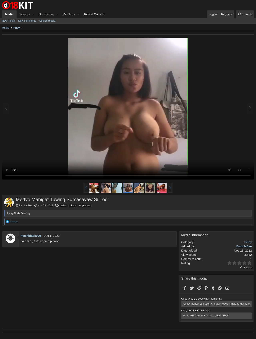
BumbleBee (25, 205)
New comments (27, 20)
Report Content (94, 14)
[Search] (245, 14)
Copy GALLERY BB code (195, 310)
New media (46, 14)
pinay (73, 205)
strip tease (84, 205)
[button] (33, 14)
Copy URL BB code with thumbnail (201, 298)
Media (9, 14)
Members (69, 14)
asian (63, 205)
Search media (47, 20)
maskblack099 (31, 235)
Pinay (248, 242)
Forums (25, 14)
